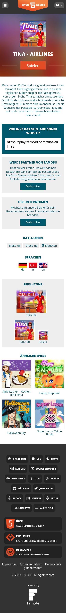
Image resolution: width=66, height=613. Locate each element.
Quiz (35, 478)
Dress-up (31, 246)
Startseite (17, 458)
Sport (52, 498)
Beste (52, 458)
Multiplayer (22, 508)
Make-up (14, 246)
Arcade (14, 498)
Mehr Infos (33, 186)
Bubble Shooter (43, 468)
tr (33, 267)
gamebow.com (33, 568)
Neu (36, 458)
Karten (53, 478)
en (43, 267)
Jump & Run (44, 488)
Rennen (34, 498)
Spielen (33, 65)
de (23, 267)
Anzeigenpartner (31, 564)
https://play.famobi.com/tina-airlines (33, 144)
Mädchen (49, 246)
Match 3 (18, 468)
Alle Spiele (44, 508)
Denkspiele (15, 478)
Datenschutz (53, 564)
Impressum (9, 564)
